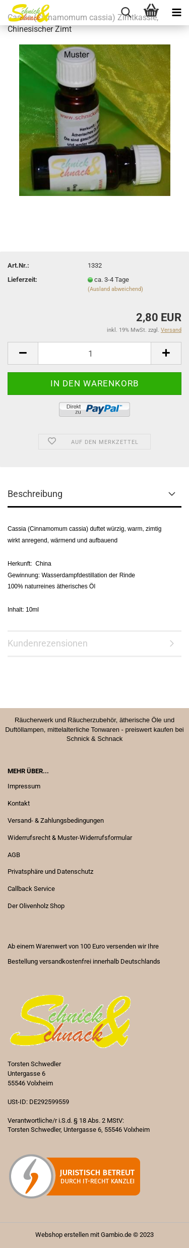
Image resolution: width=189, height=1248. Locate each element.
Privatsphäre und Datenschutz (50, 871)
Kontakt (19, 803)
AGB (14, 855)
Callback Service (31, 888)
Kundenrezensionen (48, 643)
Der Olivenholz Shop (36, 906)
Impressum (24, 786)
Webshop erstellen (62, 1234)
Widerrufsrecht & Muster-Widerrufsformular (70, 837)
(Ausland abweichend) (115, 289)
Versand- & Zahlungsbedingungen (56, 820)
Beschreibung (35, 493)
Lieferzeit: (22, 279)
